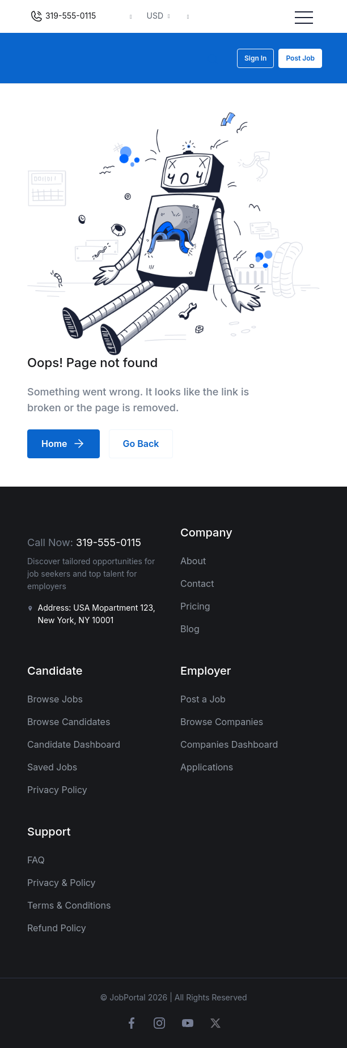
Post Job (300, 58)
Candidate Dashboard (73, 744)
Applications (206, 767)
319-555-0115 (62, 16)
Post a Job (203, 699)
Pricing (195, 606)
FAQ (36, 860)
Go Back (141, 443)
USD (156, 15)
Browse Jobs (55, 699)
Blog (190, 628)
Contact (197, 583)
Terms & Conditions (69, 905)
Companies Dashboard (229, 744)
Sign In (255, 58)
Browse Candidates (68, 721)
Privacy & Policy (61, 882)
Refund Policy (56, 928)
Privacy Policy (57, 789)
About (193, 560)
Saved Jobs (52, 767)
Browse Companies (221, 721)
